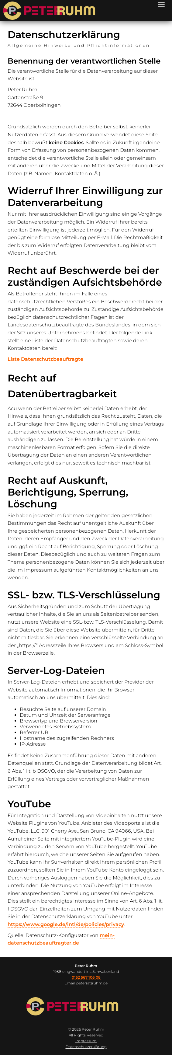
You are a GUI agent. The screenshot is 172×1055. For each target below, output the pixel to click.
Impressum (86, 1041)
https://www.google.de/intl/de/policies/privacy (66, 924)
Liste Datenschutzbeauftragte (45, 359)
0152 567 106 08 (86, 977)
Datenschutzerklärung (86, 1046)
